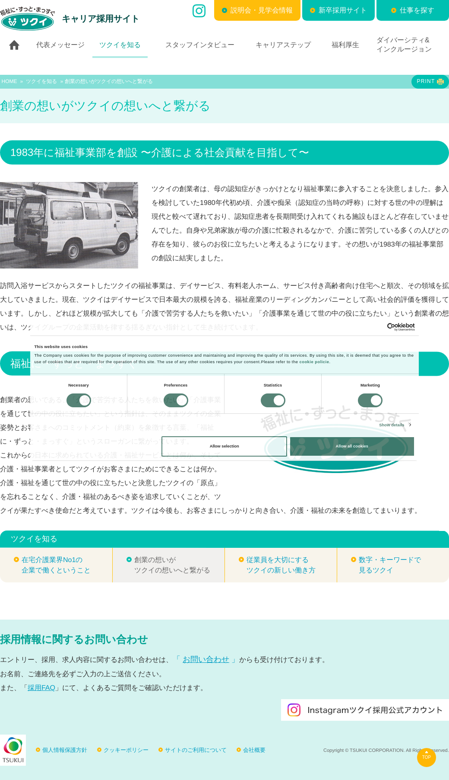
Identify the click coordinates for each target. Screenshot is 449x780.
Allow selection (224, 446)
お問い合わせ (206, 659)
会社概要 (254, 750)
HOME (9, 81)
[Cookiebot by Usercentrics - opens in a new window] (377, 327)
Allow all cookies (352, 446)
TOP (426, 757)
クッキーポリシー (126, 750)
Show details (391, 425)
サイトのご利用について (196, 750)
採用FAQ (41, 687)
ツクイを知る (41, 81)
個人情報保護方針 (64, 750)
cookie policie (314, 362)
